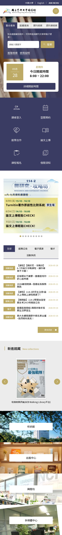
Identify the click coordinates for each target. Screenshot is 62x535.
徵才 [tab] (52, 248)
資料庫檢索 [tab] (51, 25)
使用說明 (25, 53)
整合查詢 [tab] (10, 25)
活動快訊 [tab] (31, 255)
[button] (20, 236)
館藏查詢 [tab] (24, 25)
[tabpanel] (31, 292)
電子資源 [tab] (39, 248)
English (40, 2)
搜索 (47, 44)
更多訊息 (50, 329)
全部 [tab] (9, 248)
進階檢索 (13, 53)
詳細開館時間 (31, 86)
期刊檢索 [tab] (37, 25)
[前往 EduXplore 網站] (55, 528)
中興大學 (29, 2)
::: (1, 7)
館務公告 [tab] (23, 248)
